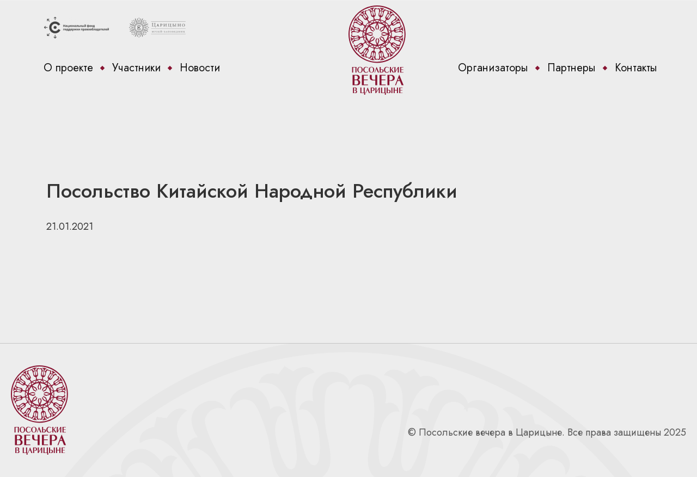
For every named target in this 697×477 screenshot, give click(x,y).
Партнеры (571, 68)
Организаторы (493, 68)
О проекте (68, 68)
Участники (136, 68)
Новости (200, 68)
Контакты (636, 68)
